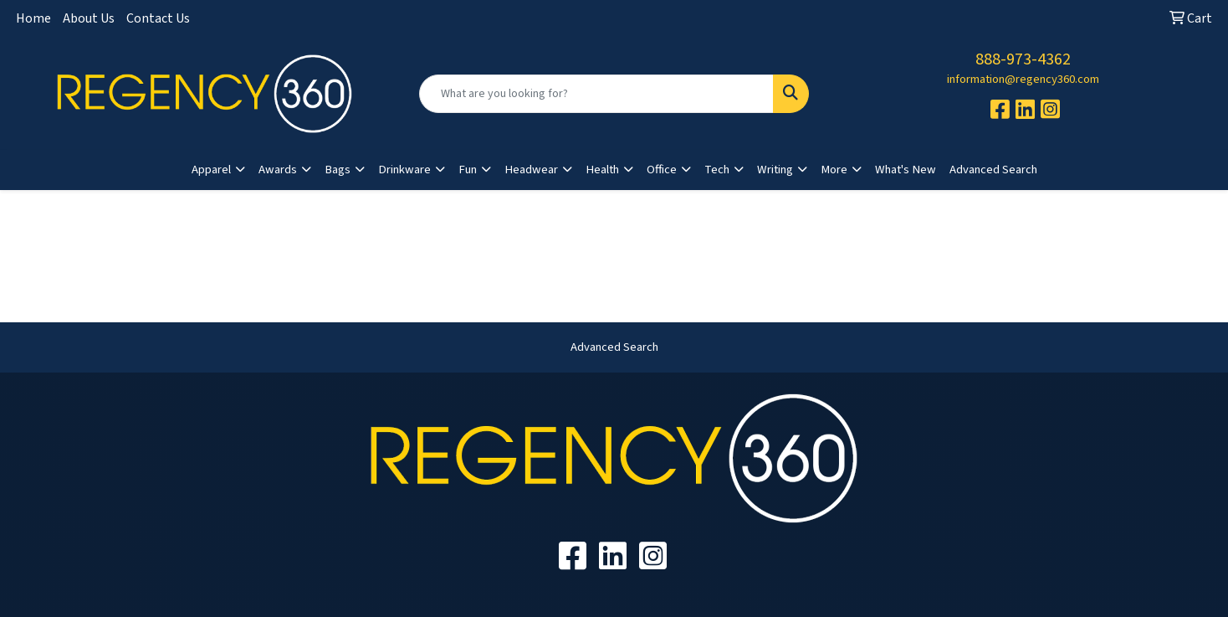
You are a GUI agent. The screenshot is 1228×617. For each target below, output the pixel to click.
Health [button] (602, 169)
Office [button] (662, 169)
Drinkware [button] (404, 169)
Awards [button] (277, 169)
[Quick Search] (596, 94)
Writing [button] (775, 169)
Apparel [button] (211, 169)
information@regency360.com (1023, 79)
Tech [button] (716, 169)
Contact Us (158, 18)
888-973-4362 (1023, 59)
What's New (905, 169)
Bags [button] (337, 169)
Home (33, 18)
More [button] (834, 169)
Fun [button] (467, 169)
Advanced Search (993, 169)
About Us (89, 18)
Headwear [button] (531, 169)
